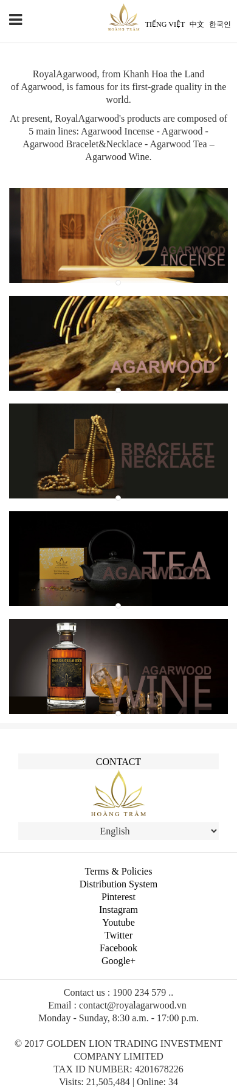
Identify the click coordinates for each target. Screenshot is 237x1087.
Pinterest (118, 897)
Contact (118, 762)
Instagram (118, 909)
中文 (197, 24)
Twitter (118, 935)
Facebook (118, 948)
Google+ (118, 961)
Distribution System (118, 884)
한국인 (220, 24)
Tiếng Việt (165, 24)
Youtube (118, 922)
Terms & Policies (119, 871)
